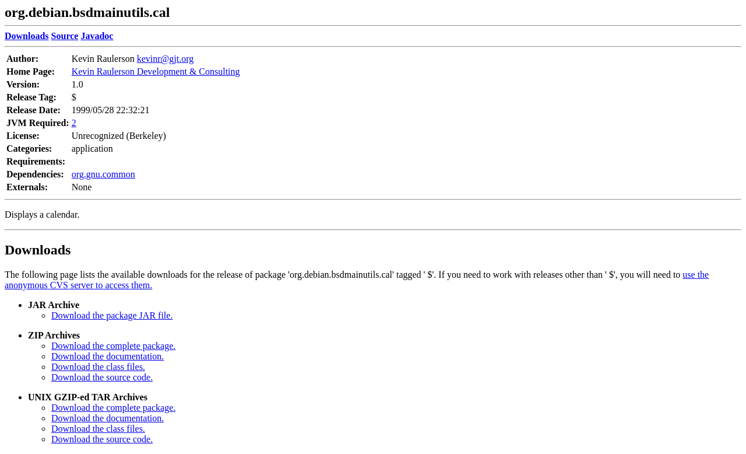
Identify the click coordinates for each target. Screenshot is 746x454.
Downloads (38, 249)
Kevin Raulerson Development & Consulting (156, 71)
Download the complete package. (113, 346)
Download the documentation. (107, 356)
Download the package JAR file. (112, 315)
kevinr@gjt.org (165, 59)
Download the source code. (102, 377)
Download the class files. (98, 367)
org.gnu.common (103, 174)
